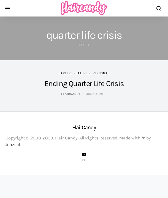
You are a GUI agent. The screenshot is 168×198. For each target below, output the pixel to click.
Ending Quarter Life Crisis (84, 83)
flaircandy (71, 93)
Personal (101, 73)
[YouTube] (84, 157)
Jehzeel (13, 144)
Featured (82, 73)
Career (65, 73)
